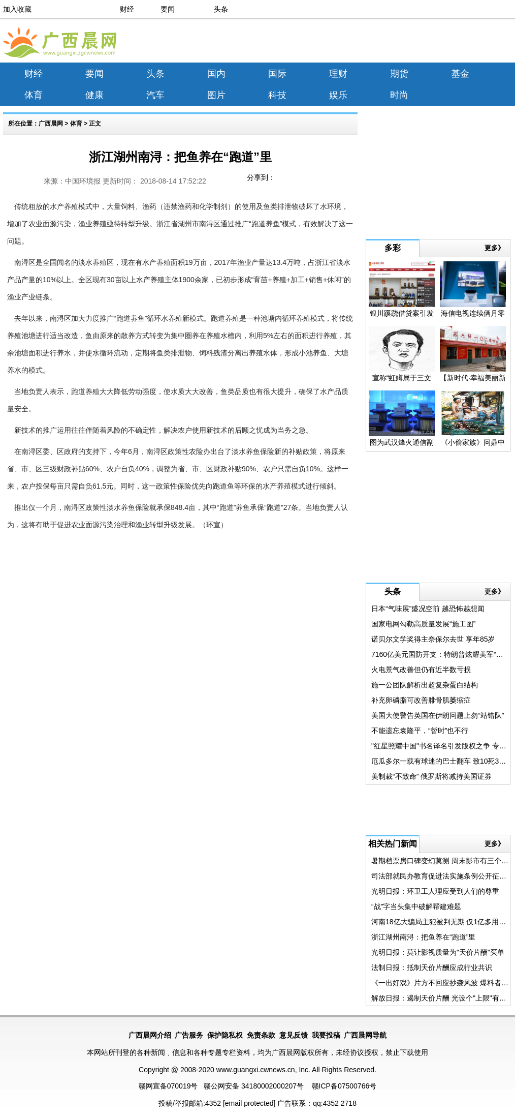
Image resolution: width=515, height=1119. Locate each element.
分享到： (261, 177)
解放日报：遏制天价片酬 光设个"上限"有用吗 (442, 998)
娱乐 (338, 95)
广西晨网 (51, 123)
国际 (277, 74)
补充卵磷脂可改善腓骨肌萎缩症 (421, 700)
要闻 (167, 9)
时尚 (399, 95)
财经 (127, 9)
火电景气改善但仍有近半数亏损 (421, 670)
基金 (460, 74)
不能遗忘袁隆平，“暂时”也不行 (419, 731)
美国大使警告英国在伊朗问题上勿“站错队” (437, 715)
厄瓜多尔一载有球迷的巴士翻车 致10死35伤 (440, 761)
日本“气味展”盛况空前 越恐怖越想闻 (428, 608)
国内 (216, 74)
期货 (399, 74)
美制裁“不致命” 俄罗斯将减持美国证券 (431, 776)
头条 (221, 9)
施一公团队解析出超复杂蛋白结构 (424, 685)
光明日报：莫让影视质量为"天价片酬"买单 (437, 952)
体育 (33, 95)
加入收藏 (17, 9)
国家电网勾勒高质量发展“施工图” (423, 624)
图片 (216, 95)
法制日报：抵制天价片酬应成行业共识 (431, 967)
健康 (94, 95)
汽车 (155, 95)
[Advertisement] (421, 42)
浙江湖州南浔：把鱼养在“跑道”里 (423, 937)
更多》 (494, 248)
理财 (338, 74)
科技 (277, 95)
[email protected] (249, 1103)
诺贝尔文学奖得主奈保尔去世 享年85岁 (433, 639)
